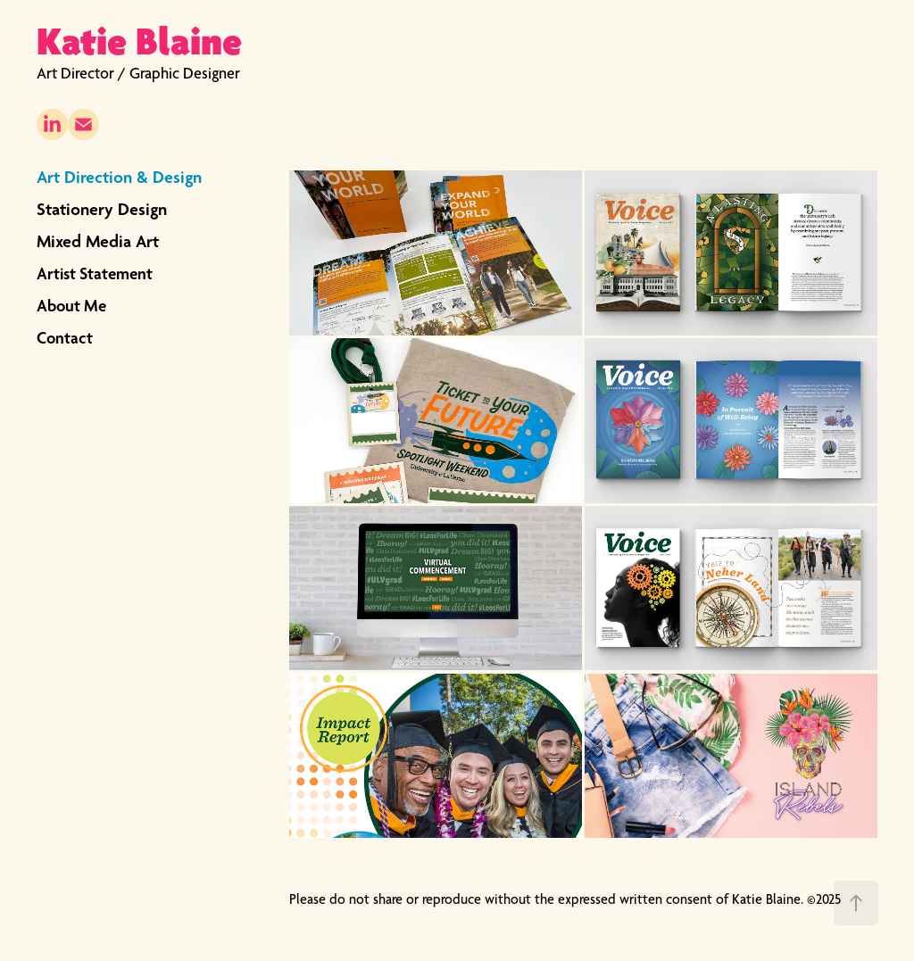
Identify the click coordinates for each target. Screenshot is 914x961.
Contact (65, 337)
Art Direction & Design (119, 176)
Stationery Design (102, 209)
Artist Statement (95, 273)
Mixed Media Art (98, 241)
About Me (71, 305)
